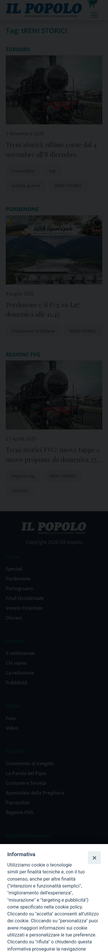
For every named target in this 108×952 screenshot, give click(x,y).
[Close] (94, 857)
